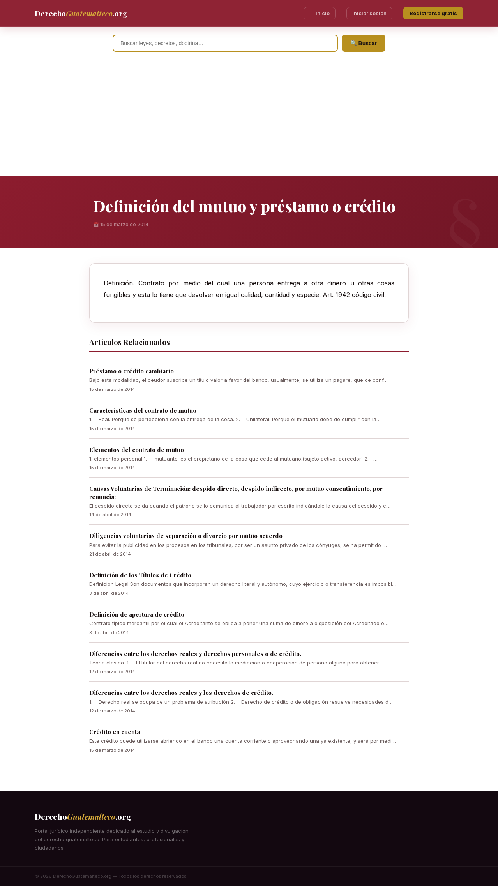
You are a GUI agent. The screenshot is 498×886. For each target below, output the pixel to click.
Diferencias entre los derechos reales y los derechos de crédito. (181, 692)
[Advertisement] (249, 117)
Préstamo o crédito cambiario (131, 371)
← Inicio (319, 13)
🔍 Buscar (363, 43)
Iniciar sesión (369, 13)
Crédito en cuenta (114, 732)
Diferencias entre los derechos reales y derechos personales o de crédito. (195, 653)
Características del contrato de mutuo (142, 410)
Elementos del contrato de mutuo (136, 450)
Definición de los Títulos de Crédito (140, 575)
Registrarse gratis (433, 13)
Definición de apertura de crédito (136, 614)
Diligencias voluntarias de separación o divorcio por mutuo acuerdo (186, 536)
